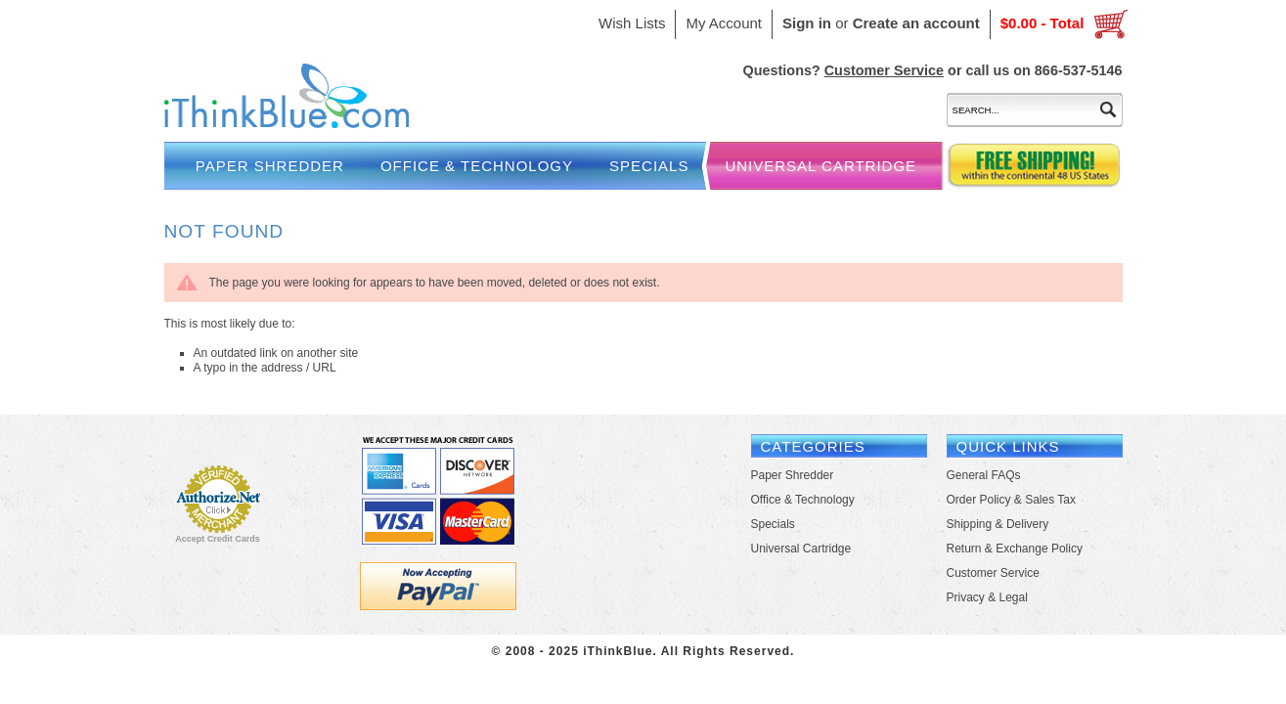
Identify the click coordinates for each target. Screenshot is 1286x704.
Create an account (916, 23)
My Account (724, 23)
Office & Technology (476, 165)
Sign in (806, 23)
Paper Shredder (270, 165)
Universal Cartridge (820, 165)
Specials (648, 165)
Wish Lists (632, 23)
